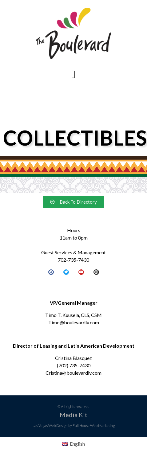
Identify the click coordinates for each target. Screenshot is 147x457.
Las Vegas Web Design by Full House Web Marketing (74, 425)
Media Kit (73, 414)
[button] (73, 75)
